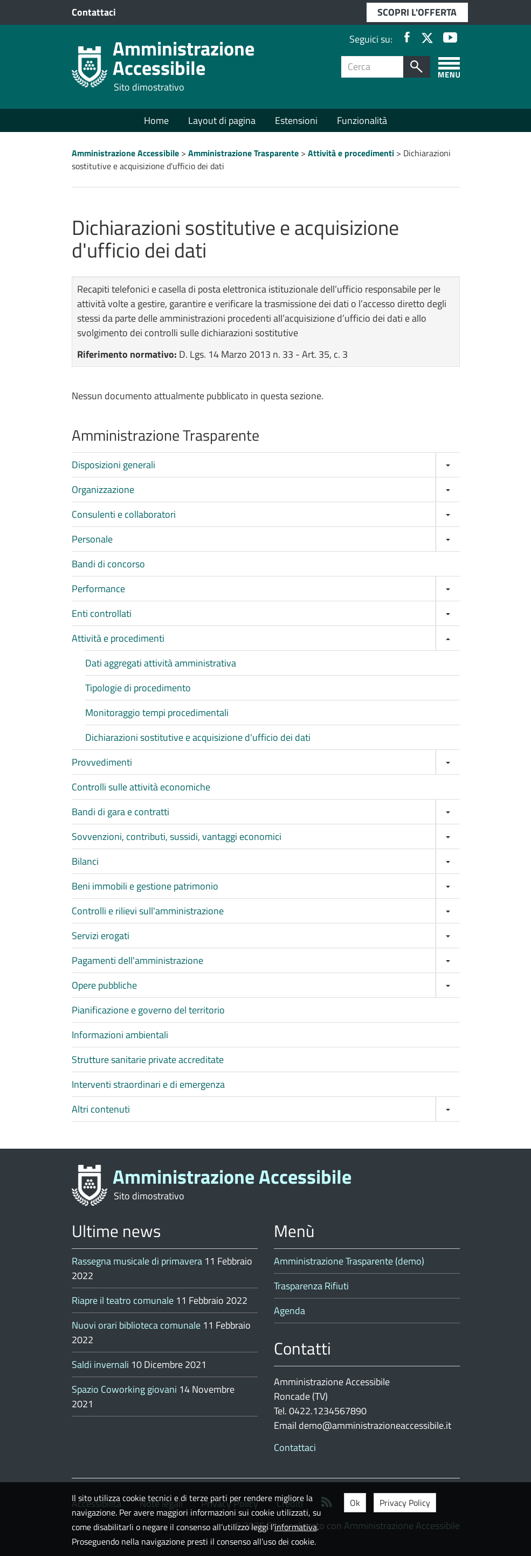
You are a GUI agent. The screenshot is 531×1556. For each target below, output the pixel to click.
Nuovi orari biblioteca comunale (136, 1325)
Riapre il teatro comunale (123, 1300)
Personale (92, 539)
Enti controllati (102, 613)
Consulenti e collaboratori (124, 514)
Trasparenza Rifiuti (311, 1286)
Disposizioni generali (113, 464)
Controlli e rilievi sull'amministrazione (148, 911)
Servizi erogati (100, 935)
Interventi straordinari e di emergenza (148, 1084)
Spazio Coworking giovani (124, 1389)
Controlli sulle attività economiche (141, 787)
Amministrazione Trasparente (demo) (349, 1261)
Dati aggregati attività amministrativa (160, 663)
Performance (98, 588)
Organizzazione (103, 489)
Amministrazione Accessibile (183, 57)
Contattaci (94, 12)
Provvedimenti (102, 762)
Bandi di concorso (108, 564)
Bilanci (85, 861)
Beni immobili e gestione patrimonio (145, 886)
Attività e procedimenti (118, 638)
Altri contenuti (101, 1109)
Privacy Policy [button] (405, 1502)
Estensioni (296, 120)
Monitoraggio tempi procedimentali (157, 712)
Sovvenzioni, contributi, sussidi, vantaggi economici (176, 836)
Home (156, 120)
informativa (295, 1526)
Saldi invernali (100, 1364)
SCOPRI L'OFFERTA (417, 12)
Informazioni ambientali (120, 1034)
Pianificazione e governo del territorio (148, 1010)
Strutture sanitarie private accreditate (148, 1059)
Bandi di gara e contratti (120, 811)
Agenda (289, 1310)
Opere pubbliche (104, 985)
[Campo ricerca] (372, 67)
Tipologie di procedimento (138, 687)
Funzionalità (362, 120)
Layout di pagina (222, 120)
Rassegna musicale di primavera (137, 1261)
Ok (355, 1502)
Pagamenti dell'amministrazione (137, 960)
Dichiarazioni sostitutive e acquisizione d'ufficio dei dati (198, 737)
